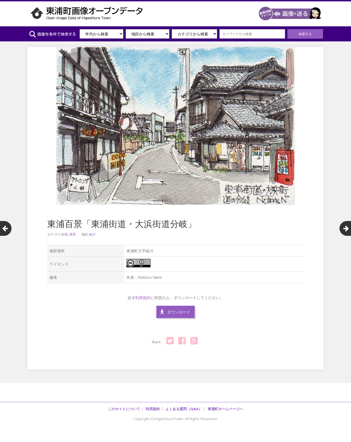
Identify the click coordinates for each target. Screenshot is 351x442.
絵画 (64, 234)
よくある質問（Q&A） (183, 408)
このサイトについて (124, 408)
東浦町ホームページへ (225, 408)
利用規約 (143, 297)
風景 (72, 234)
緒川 (92, 234)
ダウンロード (178, 311)
